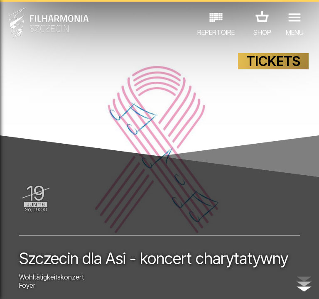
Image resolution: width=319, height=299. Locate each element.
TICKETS (273, 61)
